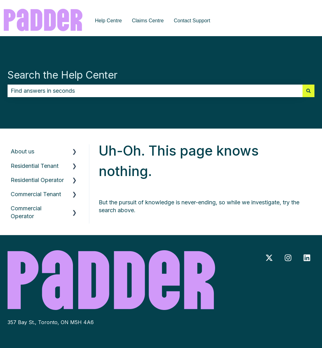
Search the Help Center (63, 75)
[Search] (308, 91)
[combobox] (155, 91)
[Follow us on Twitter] (269, 257)
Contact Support (192, 20)
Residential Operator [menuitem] (37, 180)
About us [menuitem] (22, 151)
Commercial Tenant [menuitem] (36, 194)
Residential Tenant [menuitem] (34, 166)
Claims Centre (148, 20)
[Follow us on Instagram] (288, 257)
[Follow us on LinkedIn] (306, 257)
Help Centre (108, 20)
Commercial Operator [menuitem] (26, 212)
